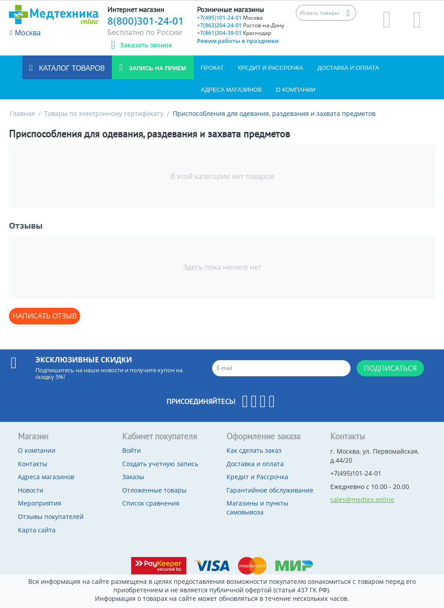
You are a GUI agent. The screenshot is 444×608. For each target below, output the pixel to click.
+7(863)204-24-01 (240, 25)
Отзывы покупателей (51, 516)
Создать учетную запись (160, 463)
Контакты (32, 463)
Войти (131, 450)
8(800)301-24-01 (145, 20)
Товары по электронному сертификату (103, 113)
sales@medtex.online (362, 499)
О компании (296, 89)
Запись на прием (156, 68)
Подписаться (390, 368)
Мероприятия (39, 503)
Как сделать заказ (254, 450)
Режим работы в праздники (238, 41)
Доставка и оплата (348, 67)
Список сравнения (150, 503)
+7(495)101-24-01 (230, 17)
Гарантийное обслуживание (269, 490)
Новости (30, 490)
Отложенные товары (154, 490)
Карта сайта (37, 530)
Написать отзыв (45, 316)
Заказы (133, 476)
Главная (22, 113)
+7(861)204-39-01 (234, 33)
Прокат (212, 67)
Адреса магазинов (231, 89)
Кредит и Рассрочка (270, 67)
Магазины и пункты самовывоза (257, 507)
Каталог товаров (71, 68)
